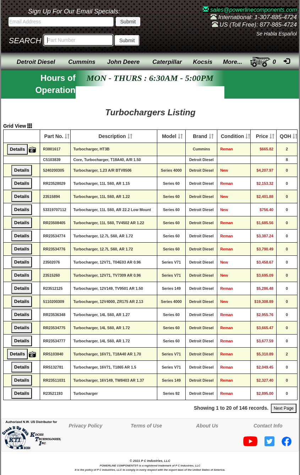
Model (169, 136)
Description (112, 136)
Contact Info (268, 426)
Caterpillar (167, 62)
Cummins (81, 62)
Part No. (54, 136)
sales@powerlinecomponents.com (250, 10)
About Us (207, 426)
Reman (226, 149)
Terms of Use (146, 426)
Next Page (284, 408)
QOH (285, 136)
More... (232, 62)
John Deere (123, 62)
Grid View (17, 126)
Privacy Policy (85, 426)
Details (17, 149)
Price (262, 136)
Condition (232, 136)
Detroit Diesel (36, 62)
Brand (200, 136)
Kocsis (202, 62)
